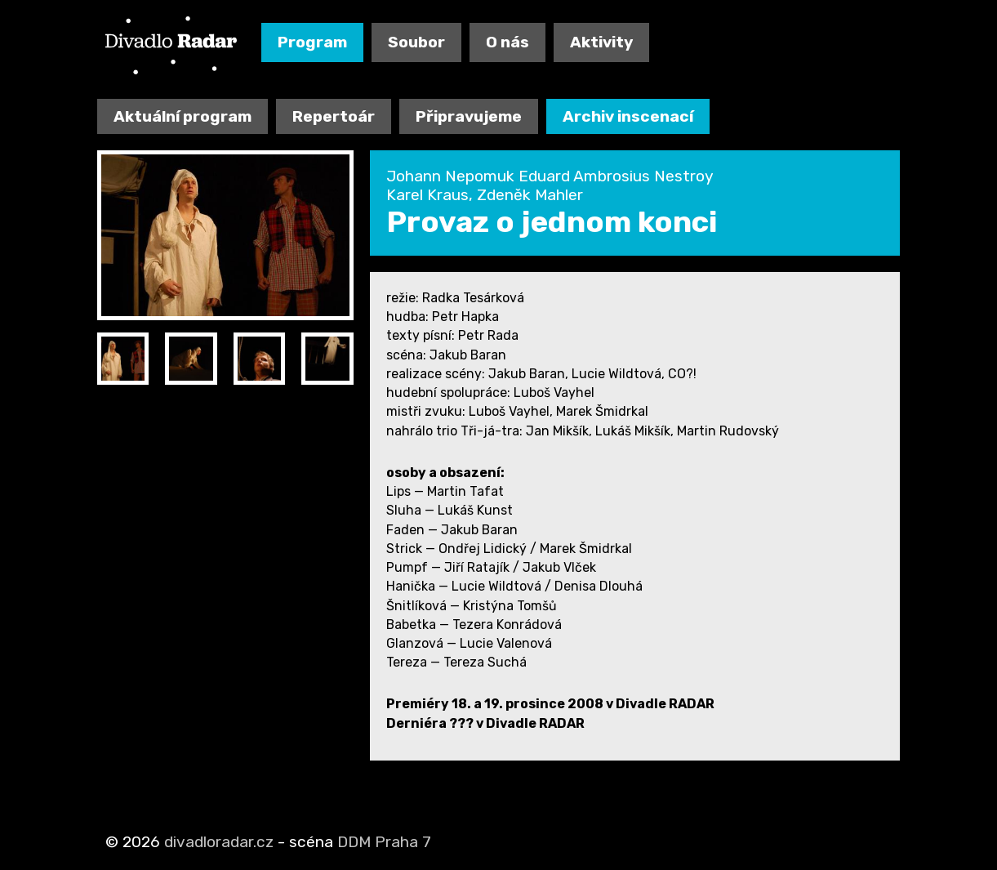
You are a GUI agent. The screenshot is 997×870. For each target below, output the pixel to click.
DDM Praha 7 (384, 841)
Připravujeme (469, 116)
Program (312, 42)
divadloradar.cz (219, 841)
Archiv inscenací (628, 116)
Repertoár (333, 116)
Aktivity (601, 42)
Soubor (416, 42)
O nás (507, 42)
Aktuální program (182, 116)
